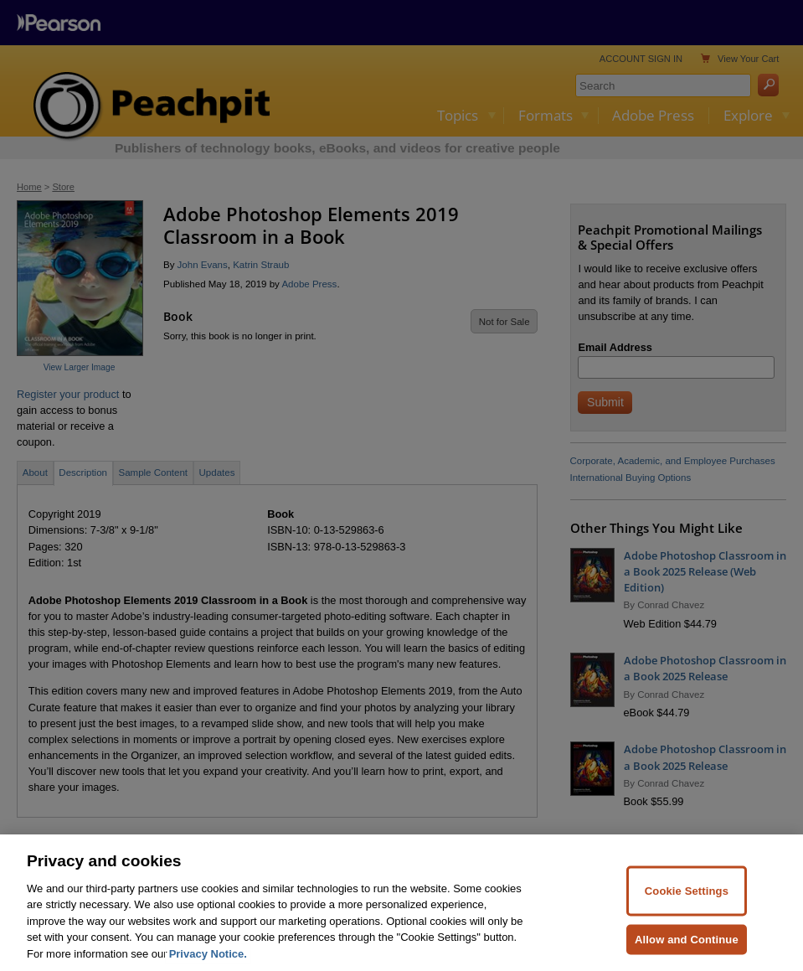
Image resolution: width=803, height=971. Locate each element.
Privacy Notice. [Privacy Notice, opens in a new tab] (208, 962)
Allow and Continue (687, 947)
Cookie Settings (686, 899)
